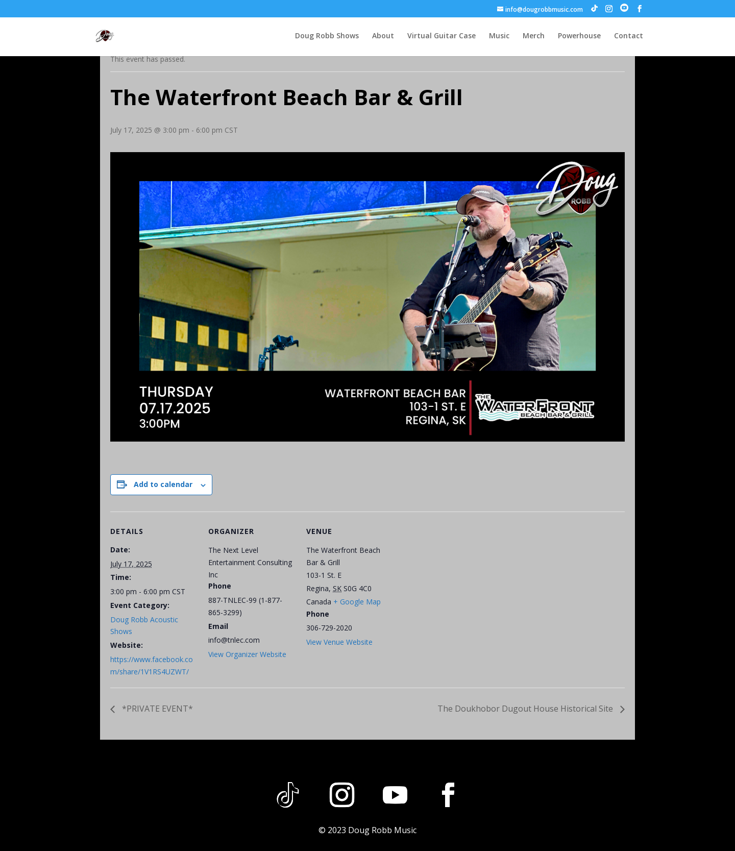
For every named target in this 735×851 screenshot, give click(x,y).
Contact (628, 36)
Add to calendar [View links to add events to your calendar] (163, 484)
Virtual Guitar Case (441, 36)
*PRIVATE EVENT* (156, 708)
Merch (534, 36)
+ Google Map (357, 601)
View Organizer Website (247, 654)
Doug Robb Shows (327, 36)
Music (499, 36)
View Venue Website (339, 642)
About (383, 36)
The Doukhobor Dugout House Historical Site (526, 708)
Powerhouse (579, 36)
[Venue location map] (458, 582)
